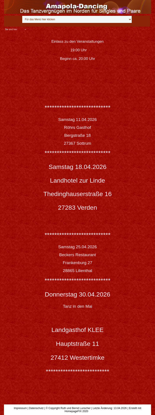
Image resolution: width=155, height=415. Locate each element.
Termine (31, 29)
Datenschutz (36, 408)
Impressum (20, 408)
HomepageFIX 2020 (76, 411)
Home (21, 29)
